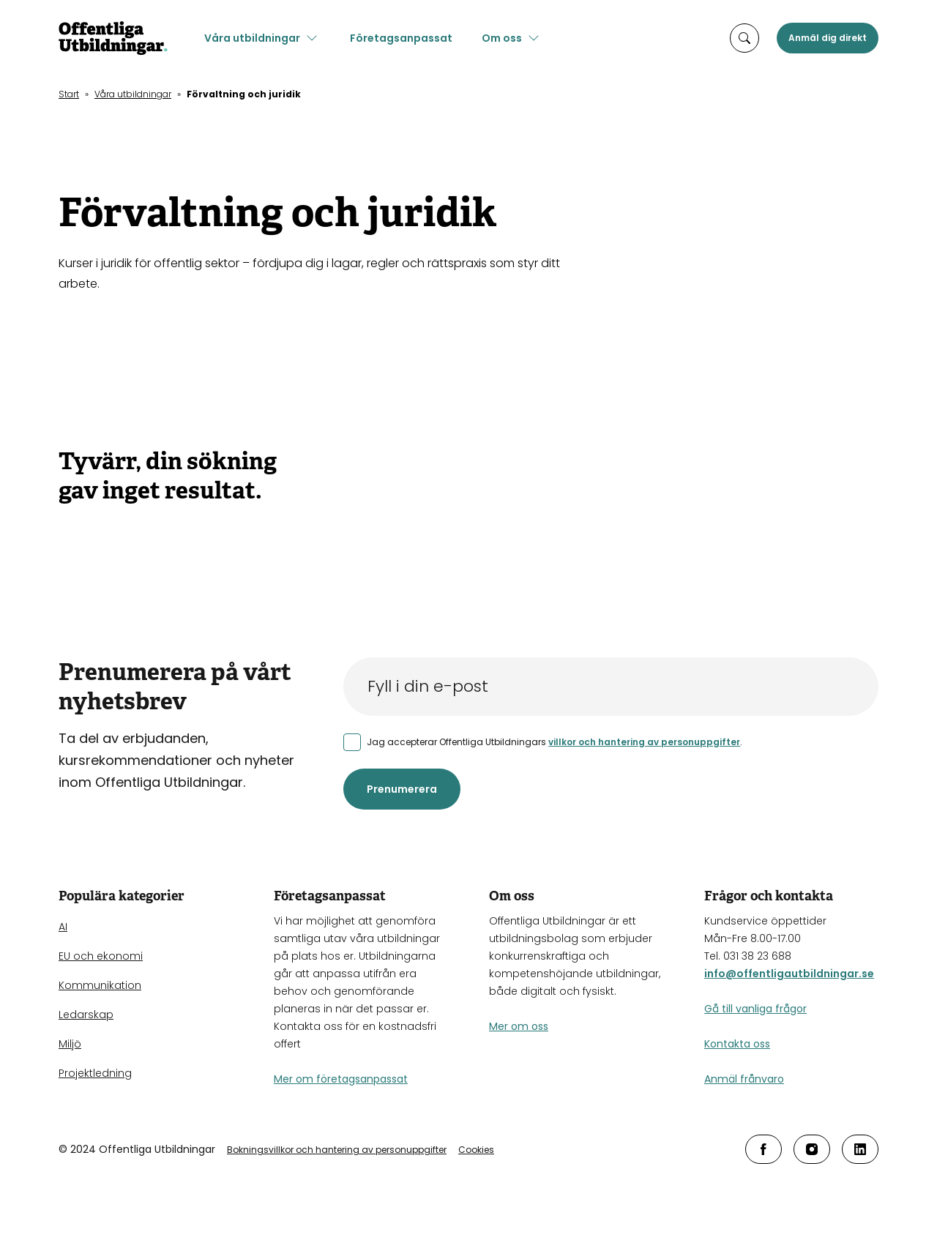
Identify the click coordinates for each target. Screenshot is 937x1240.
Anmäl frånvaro (744, 1079)
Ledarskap (86, 1014)
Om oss (505, 38)
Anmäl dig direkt (827, 37)
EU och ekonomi (101, 956)
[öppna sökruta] (744, 38)
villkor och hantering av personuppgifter (644, 742)
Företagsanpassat (405, 38)
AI (63, 926)
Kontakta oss (737, 1044)
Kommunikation (100, 985)
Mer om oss (518, 1026)
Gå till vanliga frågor (755, 1008)
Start (69, 94)
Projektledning (95, 1073)
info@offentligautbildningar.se (789, 973)
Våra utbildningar (256, 38)
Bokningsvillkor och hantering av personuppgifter (337, 1149)
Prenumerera (402, 789)
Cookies (476, 1149)
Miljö (70, 1044)
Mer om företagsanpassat (341, 1079)
